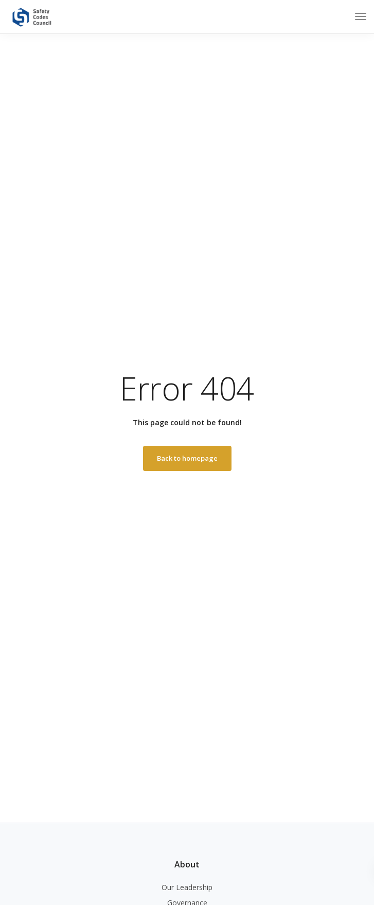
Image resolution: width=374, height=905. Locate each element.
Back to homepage (187, 458)
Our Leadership (187, 887)
